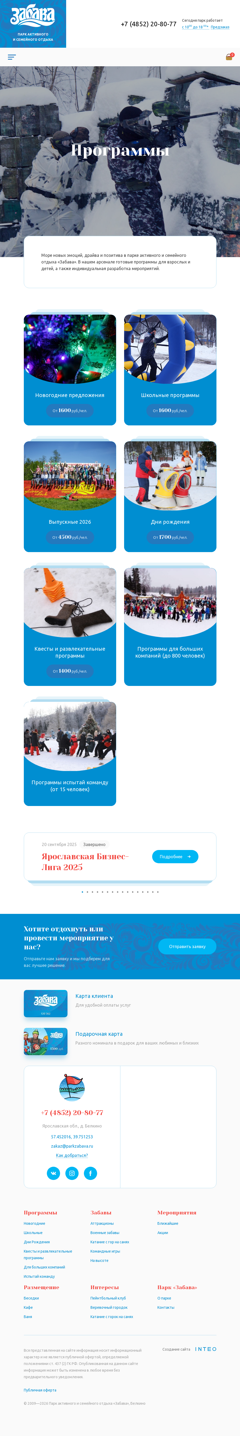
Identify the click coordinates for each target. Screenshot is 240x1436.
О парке (164, 1298)
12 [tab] (137, 892)
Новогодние (34, 1223)
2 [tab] (87, 892)
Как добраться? (72, 1155)
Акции (162, 1233)
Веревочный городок (109, 1307)
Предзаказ (220, 27)
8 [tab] (117, 892)
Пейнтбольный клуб (108, 1298)
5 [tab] (102, 892)
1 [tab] (82, 892)
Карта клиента (94, 996)
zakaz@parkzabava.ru (72, 1146)
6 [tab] (107, 892)
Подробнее (171, 856)
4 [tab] (97, 892)
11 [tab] (132, 892)
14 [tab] (147, 892)
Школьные (33, 1233)
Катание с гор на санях (109, 1242)
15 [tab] (152, 892)
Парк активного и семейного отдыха (33, 37)
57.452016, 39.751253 (72, 1136)
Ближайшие (167, 1223)
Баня (28, 1317)
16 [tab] (158, 892)
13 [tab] (142, 892)
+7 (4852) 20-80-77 (149, 24)
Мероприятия (176, 1213)
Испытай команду (39, 1276)
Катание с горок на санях (111, 1317)
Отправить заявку (187, 946)
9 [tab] (122, 892)
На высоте (99, 1260)
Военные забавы (104, 1233)
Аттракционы (102, 1223)
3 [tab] (92, 892)
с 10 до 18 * (195, 27)
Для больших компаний (44, 1267)
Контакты (165, 1307)
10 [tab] (127, 892)
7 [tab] (112, 892)
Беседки (31, 1298)
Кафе (28, 1307)
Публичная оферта (40, 1390)
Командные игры (105, 1251)
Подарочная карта (99, 1034)
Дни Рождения (37, 1242)
